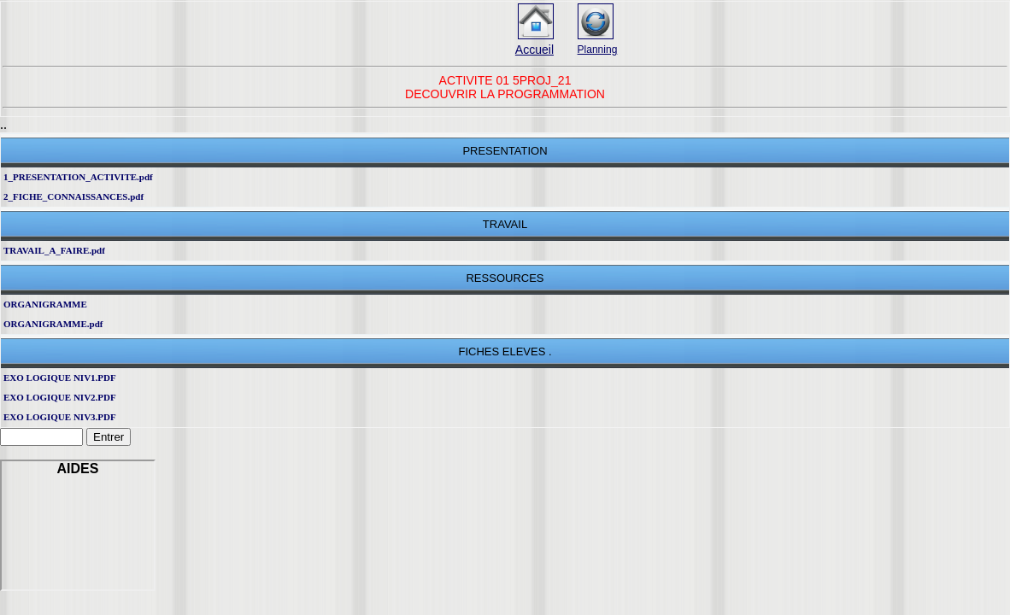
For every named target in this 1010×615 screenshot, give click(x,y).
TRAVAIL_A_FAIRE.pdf (54, 250)
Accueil (534, 49)
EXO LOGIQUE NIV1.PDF (59, 377)
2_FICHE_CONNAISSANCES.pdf (73, 196)
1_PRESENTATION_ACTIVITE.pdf (78, 177)
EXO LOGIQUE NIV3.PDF (59, 417)
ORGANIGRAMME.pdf (53, 324)
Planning (598, 50)
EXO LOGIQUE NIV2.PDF (59, 397)
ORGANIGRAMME (45, 304)
